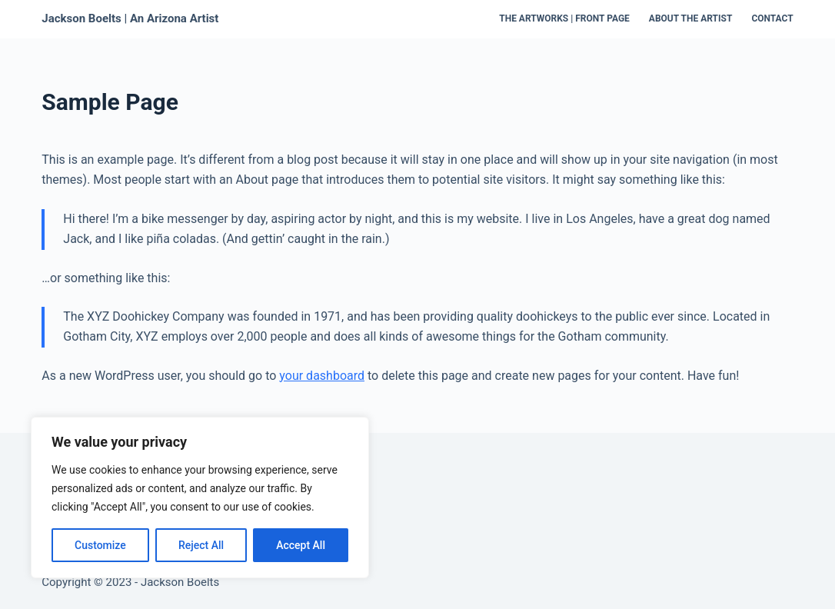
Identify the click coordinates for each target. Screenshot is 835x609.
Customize (100, 545)
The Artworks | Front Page (564, 18)
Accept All (300, 545)
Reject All (201, 545)
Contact (772, 18)
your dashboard (321, 375)
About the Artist (691, 18)
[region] (200, 497)
